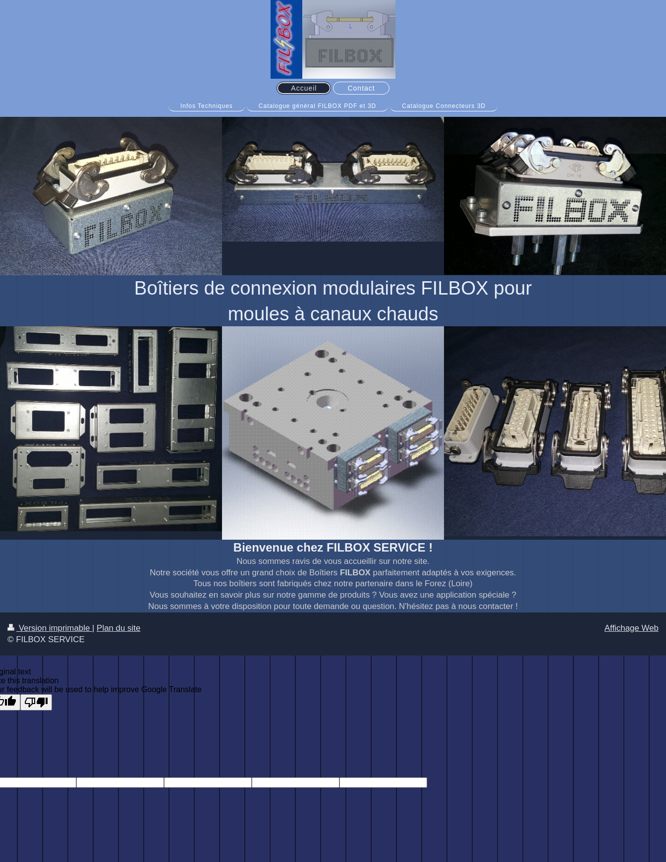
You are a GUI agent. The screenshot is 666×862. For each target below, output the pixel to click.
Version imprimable (49, 628)
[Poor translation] (36, 702)
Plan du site (118, 628)
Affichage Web (632, 628)
